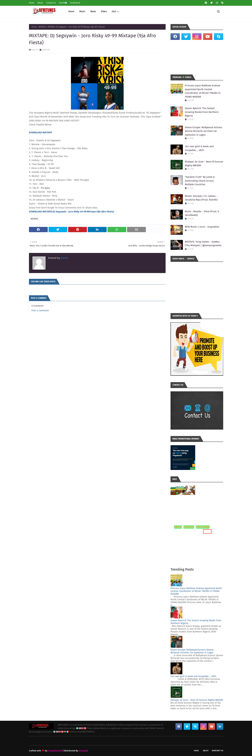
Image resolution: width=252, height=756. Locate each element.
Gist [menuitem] (114, 11)
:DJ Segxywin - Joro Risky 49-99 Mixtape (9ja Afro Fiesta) (83, 211)
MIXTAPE (42, 27)
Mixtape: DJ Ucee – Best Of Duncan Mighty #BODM (204, 163)
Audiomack (75, 3)
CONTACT (189, 527)
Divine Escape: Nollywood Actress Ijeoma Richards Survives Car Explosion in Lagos (203, 131)
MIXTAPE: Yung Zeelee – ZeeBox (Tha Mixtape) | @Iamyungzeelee (203, 243)
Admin (35, 49)
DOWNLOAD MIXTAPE (40, 132)
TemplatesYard (55, 750)
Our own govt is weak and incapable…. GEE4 (199, 148)
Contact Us (51, 3)
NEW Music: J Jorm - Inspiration (202, 226)
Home (31, 3)
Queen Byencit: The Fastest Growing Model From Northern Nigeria (202, 112)
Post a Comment (40, 310)
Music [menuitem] (82, 11)
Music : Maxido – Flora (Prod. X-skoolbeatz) (202, 213)
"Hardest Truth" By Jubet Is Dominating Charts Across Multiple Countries (200, 180)
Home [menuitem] (71, 11)
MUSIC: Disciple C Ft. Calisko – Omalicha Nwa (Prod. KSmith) (201, 198)
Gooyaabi (83, 750)
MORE (207, 531)
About (40, 3)
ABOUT (178, 527)
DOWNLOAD (35, 211)
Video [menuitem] (104, 11)
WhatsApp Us (217, 751)
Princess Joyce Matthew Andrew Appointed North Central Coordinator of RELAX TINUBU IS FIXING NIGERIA (202, 91)
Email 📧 (63, 3)
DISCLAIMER (202, 527)
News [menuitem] (93, 11)
